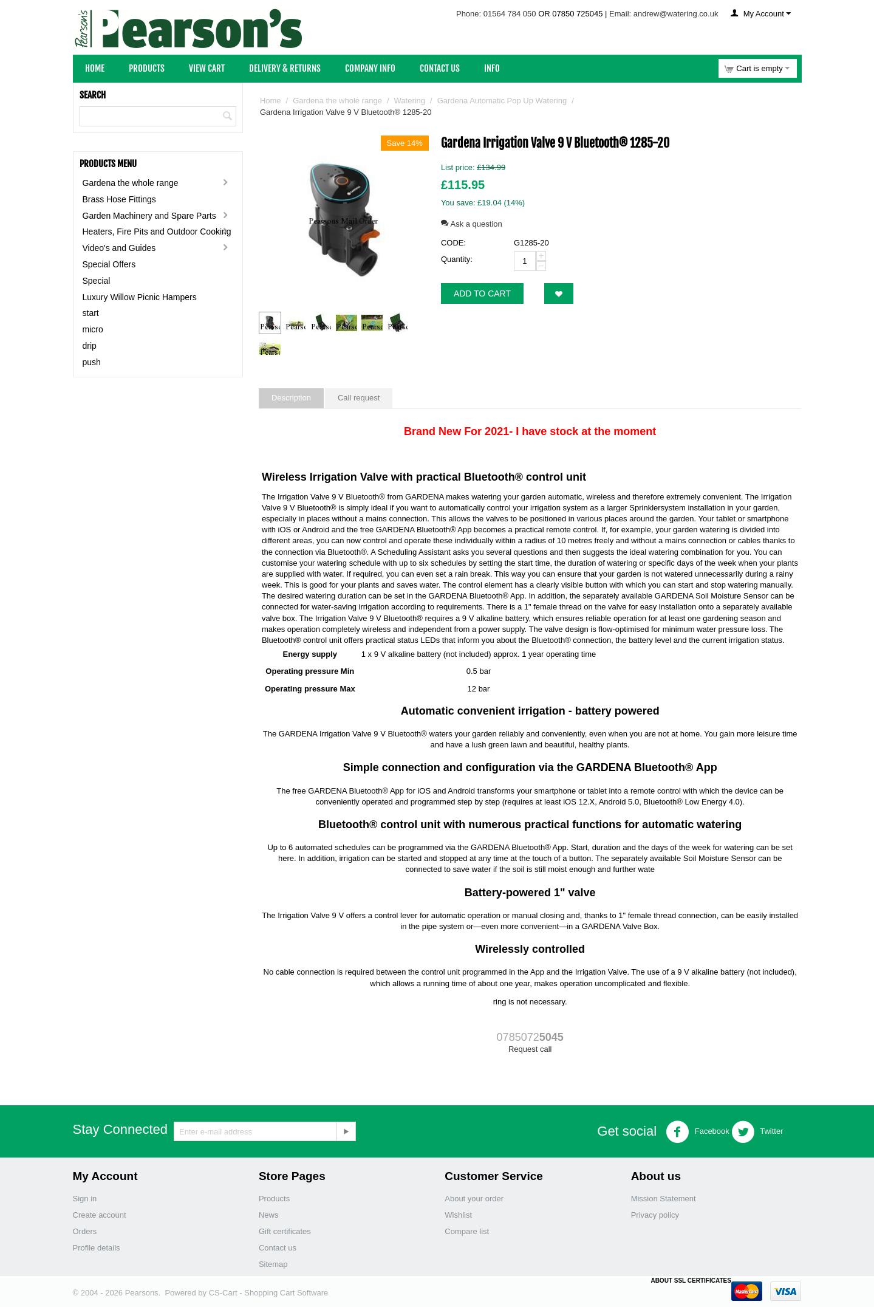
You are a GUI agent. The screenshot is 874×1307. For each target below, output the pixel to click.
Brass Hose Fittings (119, 199)
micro (93, 329)
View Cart (207, 68)
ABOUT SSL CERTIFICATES (690, 1280)
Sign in (85, 1198)
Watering (410, 100)
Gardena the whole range (131, 183)
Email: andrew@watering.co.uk (663, 13)
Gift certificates (285, 1231)
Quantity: (457, 259)
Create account (99, 1215)
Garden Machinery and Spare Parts (149, 216)
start (91, 313)
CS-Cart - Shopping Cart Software (269, 1292)
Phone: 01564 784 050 (496, 13)
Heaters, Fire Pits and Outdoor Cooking (157, 231)
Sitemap (273, 1264)
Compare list (467, 1231)
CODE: (453, 242)
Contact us (277, 1247)
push (92, 362)
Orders (85, 1231)
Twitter (757, 1132)
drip (90, 346)
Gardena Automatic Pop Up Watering (502, 100)
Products (147, 68)
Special (97, 281)
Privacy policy (655, 1215)
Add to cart (482, 293)
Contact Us (440, 68)
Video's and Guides (119, 248)
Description (291, 397)
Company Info (370, 68)
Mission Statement (663, 1198)
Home (94, 68)
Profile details (96, 1247)
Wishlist (458, 1215)
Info (492, 68)
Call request (359, 397)
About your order (474, 1198)
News (269, 1215)
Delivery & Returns (285, 68)
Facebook (697, 1132)
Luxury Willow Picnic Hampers (140, 297)
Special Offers (109, 264)
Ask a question (471, 223)
